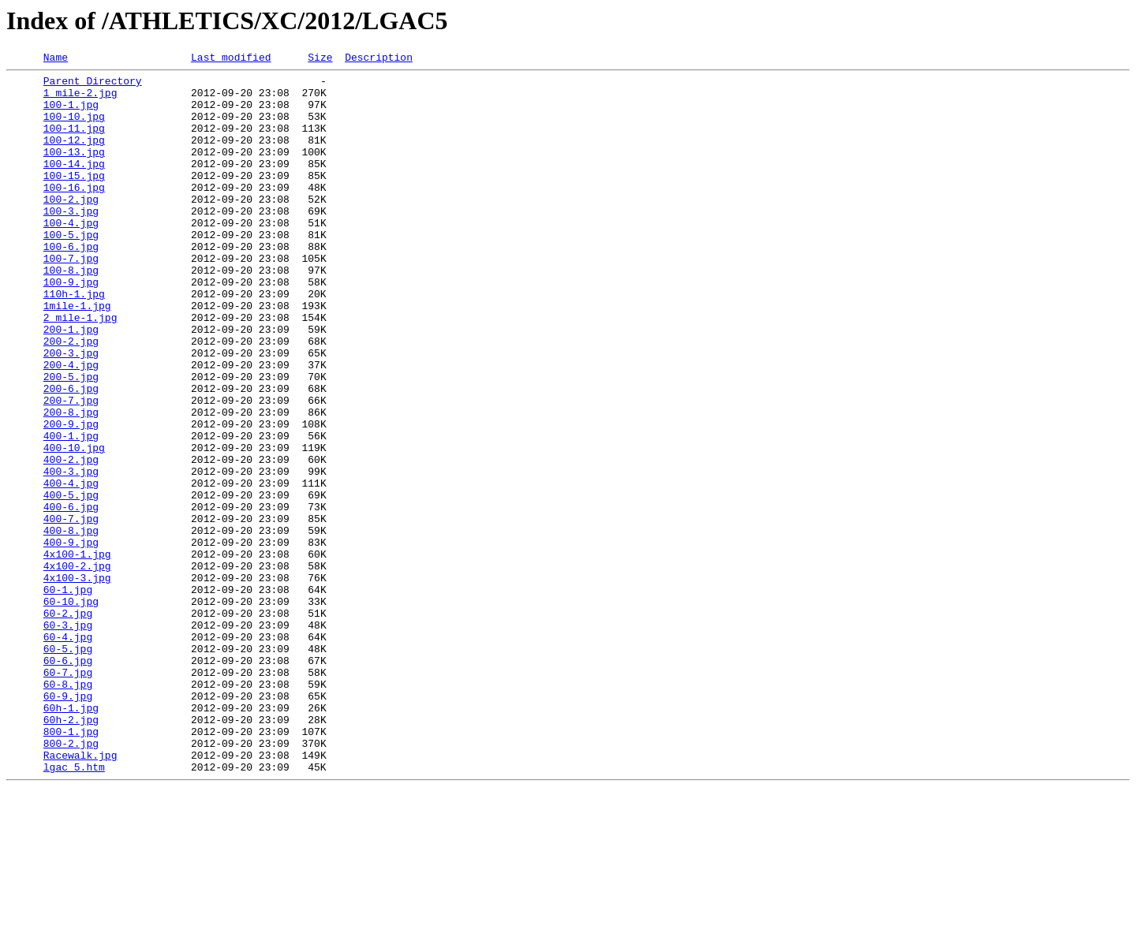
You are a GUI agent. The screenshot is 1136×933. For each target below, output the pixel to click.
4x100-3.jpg (77, 681)
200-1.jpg (71, 383)
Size (320, 59)
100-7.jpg (71, 298)
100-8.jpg (71, 312)
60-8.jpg (67, 809)
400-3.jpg (71, 554)
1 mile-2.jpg (80, 99)
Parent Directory (92, 85)
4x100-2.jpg (77, 667)
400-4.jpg (71, 568)
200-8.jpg (71, 483)
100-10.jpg (74, 128)
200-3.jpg (71, 412)
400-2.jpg (71, 539)
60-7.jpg (67, 795)
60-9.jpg (67, 823)
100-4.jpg (71, 255)
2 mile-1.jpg (80, 369)
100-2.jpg (71, 227)
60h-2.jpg (71, 852)
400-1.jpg (71, 511)
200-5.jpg (71, 440)
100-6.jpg (71, 284)
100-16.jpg (74, 213)
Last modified (231, 59)
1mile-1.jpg (77, 355)
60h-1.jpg (71, 837)
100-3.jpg (71, 241)
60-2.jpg (67, 724)
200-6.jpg (71, 454)
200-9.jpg (71, 497)
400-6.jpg (71, 596)
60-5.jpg (67, 766)
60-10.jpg (71, 710)
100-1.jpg (71, 113)
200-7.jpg (71, 468)
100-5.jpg (71, 270)
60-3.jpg (67, 738)
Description (379, 59)
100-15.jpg (74, 199)
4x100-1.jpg (77, 653)
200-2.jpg (71, 397)
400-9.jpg (71, 639)
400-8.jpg (71, 625)
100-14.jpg (74, 184)
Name (55, 59)
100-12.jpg (74, 156)
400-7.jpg (71, 610)
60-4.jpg (67, 752)
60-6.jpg (67, 781)
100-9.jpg (71, 326)
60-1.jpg (67, 696)
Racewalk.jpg (80, 894)
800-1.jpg (71, 866)
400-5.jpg (71, 582)
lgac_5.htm (74, 908)
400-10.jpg (74, 525)
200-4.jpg (71, 426)
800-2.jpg (71, 880)
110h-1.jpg (74, 341)
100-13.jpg (74, 170)
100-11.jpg (74, 142)
